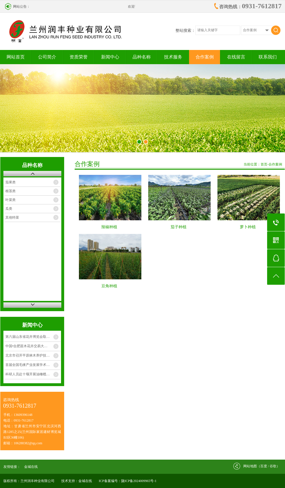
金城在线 (31, 467)
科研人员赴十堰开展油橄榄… (27, 374)
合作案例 (205, 57)
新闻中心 (110, 57)
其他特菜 (12, 217)
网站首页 (16, 57)
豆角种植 (109, 286)
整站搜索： (185, 30)
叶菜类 (10, 200)
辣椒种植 (109, 227)
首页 (264, 164)
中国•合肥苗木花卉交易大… (26, 346)
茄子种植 (178, 227)
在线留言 (236, 57)
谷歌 (273, 466)
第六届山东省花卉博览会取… (27, 337)
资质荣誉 (79, 57)
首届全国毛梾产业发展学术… (27, 365)
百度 (263, 466)
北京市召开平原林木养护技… (27, 355)
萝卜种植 (248, 227)
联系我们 (268, 57)
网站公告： (21, 7)
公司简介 (47, 57)
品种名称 (142, 57)
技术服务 (173, 57)
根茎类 (10, 191)
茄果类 (10, 182)
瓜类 (8, 209)
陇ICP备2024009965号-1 (139, 481)
